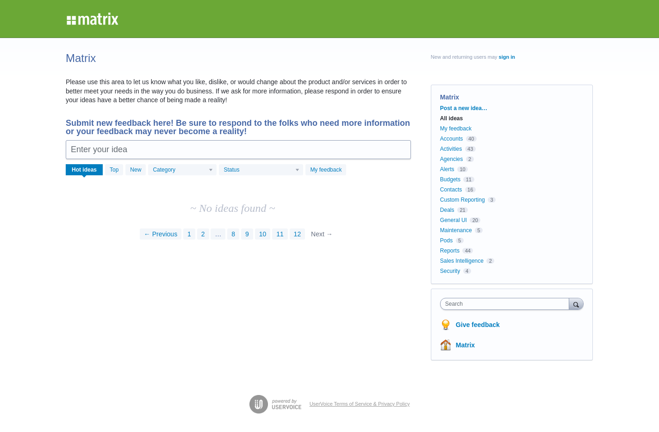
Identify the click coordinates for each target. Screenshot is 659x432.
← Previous (160, 234)
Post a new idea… (463, 108)
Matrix (465, 345)
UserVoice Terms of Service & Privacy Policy (360, 404)
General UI (453, 220)
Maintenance (456, 230)
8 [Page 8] (233, 234)
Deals (447, 210)
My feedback (326, 170)
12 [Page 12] (297, 234)
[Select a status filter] (261, 170)
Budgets (450, 179)
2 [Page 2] (203, 234)
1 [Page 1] (189, 234)
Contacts (451, 189)
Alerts (447, 169)
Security (450, 271)
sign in (507, 57)
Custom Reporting (462, 200)
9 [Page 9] (247, 234)
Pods (446, 240)
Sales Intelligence (462, 261)
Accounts (451, 139)
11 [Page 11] (280, 234)
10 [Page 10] (263, 234)
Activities (451, 149)
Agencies (451, 159)
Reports (450, 250)
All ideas (451, 118)
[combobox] (507, 304)
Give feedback (478, 324)
